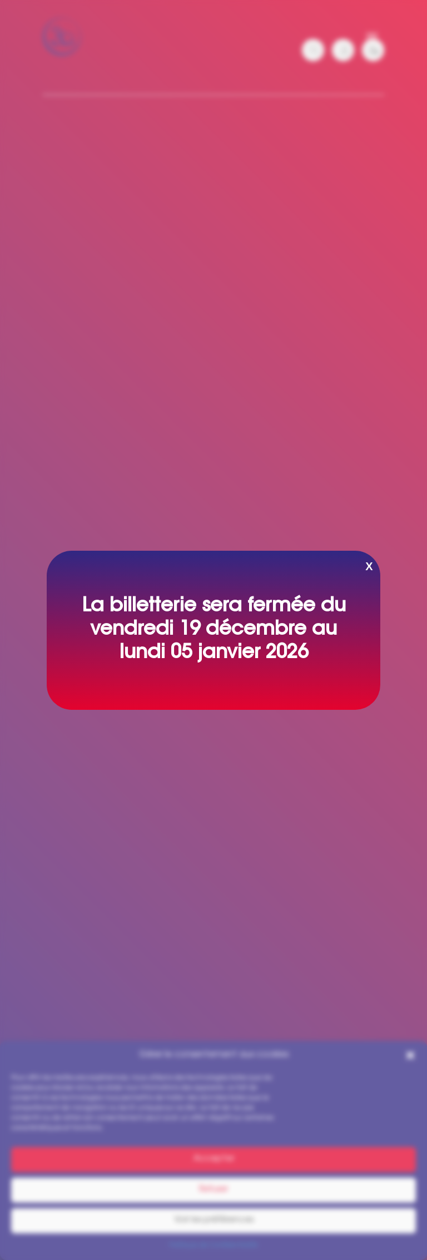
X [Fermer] (369, 566)
